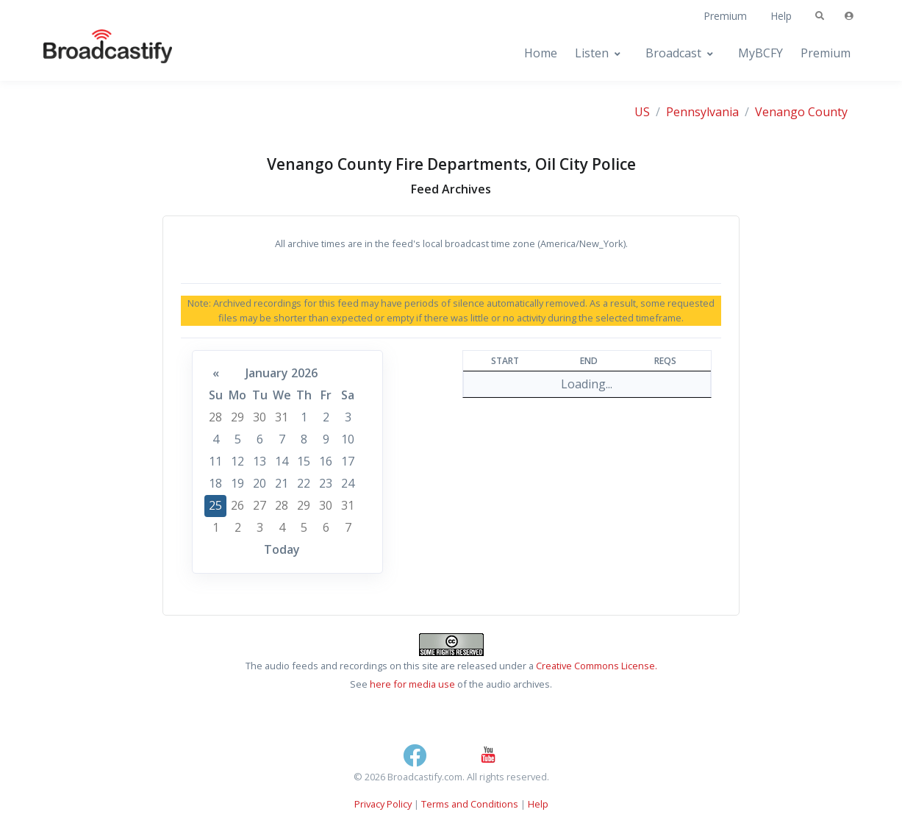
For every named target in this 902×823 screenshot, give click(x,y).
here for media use (412, 684)
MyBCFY (760, 53)
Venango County (801, 112)
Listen (592, 53)
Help (781, 16)
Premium (725, 16)
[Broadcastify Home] (93, 53)
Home (540, 53)
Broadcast (673, 53)
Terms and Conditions (469, 803)
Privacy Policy (383, 803)
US (642, 112)
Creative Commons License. (596, 665)
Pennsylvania (702, 112)
